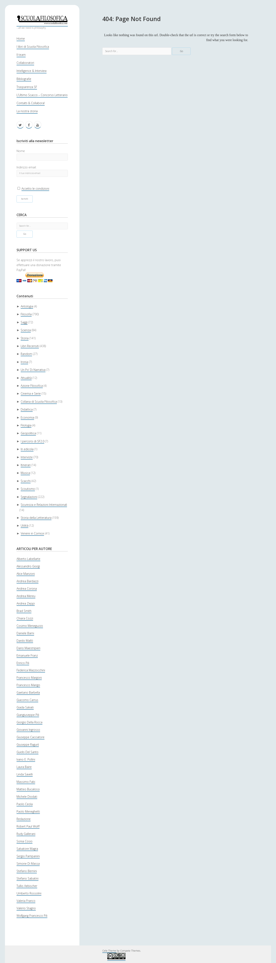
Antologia (27, 306)
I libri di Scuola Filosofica (33, 47)
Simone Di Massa (28, 863)
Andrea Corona (27, 588)
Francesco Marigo (28, 685)
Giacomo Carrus (27, 700)
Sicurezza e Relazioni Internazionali (44, 505)
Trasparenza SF (27, 87)
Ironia (24, 362)
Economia (27, 417)
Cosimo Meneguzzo (30, 626)
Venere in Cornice (32, 533)
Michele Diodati (27, 797)
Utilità (24, 525)
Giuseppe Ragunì (28, 744)
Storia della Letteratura (36, 518)
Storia (25, 338)
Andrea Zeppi (26, 603)
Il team (21, 55)
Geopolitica (28, 433)
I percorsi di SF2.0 (32, 441)
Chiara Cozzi (25, 618)
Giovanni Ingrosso (28, 730)
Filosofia (26, 314)
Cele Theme (109, 950)
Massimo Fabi (26, 782)
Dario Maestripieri (28, 648)
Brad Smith (24, 611)
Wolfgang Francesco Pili (32, 916)
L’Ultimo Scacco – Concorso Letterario (42, 95)
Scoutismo (28, 489)
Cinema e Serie (31, 393)
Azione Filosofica (32, 386)
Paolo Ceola (25, 804)
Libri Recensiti (30, 346)
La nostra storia (27, 111)
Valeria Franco (26, 901)
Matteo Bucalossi (28, 789)
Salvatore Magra (27, 849)
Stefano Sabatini (27, 878)
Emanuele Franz (27, 655)
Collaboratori (25, 63)
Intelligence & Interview (32, 71)
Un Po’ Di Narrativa (33, 370)
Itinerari (26, 465)
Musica (25, 473)
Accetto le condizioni (35, 188)
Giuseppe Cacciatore (30, 737)
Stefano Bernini (27, 871)
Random (26, 354)
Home (21, 38)
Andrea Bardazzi (27, 581)
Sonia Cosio (24, 841)
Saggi (24, 322)
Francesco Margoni (29, 678)
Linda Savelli (25, 774)
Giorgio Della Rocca (29, 722)
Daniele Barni (25, 633)
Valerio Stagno (26, 908)
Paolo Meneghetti (28, 811)
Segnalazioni (29, 497)
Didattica (27, 409)
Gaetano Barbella (28, 692)
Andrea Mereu (26, 596)
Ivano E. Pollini (26, 759)
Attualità (26, 378)
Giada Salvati (25, 707)
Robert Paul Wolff (28, 826)
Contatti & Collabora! (31, 103)
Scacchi (26, 481)
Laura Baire (24, 767)
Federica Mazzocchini (31, 670)
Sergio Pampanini (28, 856)
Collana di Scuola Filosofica (39, 402)
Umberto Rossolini (29, 893)
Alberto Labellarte (28, 559)
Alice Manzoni (26, 574)
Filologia (26, 425)
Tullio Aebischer (27, 886)
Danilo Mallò (25, 641)
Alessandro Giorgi (28, 566)
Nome (21, 151)
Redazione (24, 819)
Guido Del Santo (27, 752)
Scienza (26, 330)
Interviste (27, 457)
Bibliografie (24, 79)
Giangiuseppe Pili (28, 715)
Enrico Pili (23, 663)
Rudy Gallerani (26, 834)
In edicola (27, 449)
